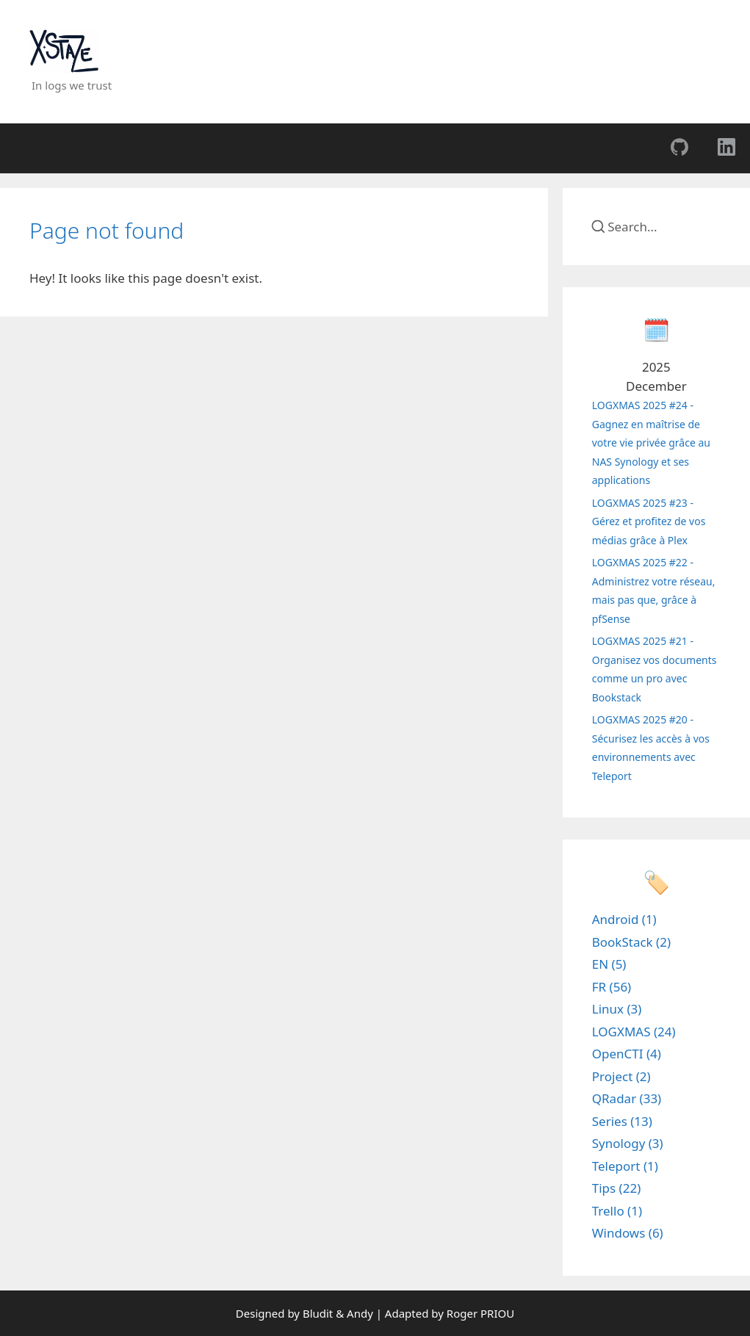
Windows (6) (627, 1232)
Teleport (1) (625, 1166)
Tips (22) (616, 1188)
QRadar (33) (626, 1098)
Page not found (106, 230)
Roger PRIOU (480, 1313)
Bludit (318, 1313)
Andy (360, 1313)
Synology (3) (627, 1143)
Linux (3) (617, 1008)
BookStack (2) (631, 942)
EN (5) (609, 964)
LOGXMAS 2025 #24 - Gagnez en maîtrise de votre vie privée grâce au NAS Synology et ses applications (651, 442)
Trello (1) (617, 1210)
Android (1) (624, 919)
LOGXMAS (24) (634, 1031)
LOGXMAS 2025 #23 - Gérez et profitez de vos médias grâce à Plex (649, 521)
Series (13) (622, 1121)
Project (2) (621, 1076)
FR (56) (611, 986)
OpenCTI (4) (626, 1053)
